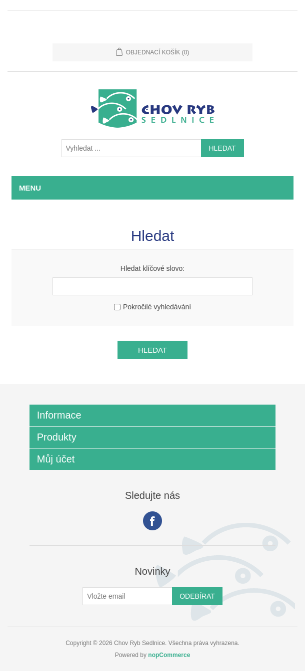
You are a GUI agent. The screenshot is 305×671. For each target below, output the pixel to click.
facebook (152, 520)
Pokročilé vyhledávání (157, 307)
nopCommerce (169, 655)
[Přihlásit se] (127, 596)
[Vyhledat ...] (132, 148)
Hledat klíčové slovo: (152, 268)
